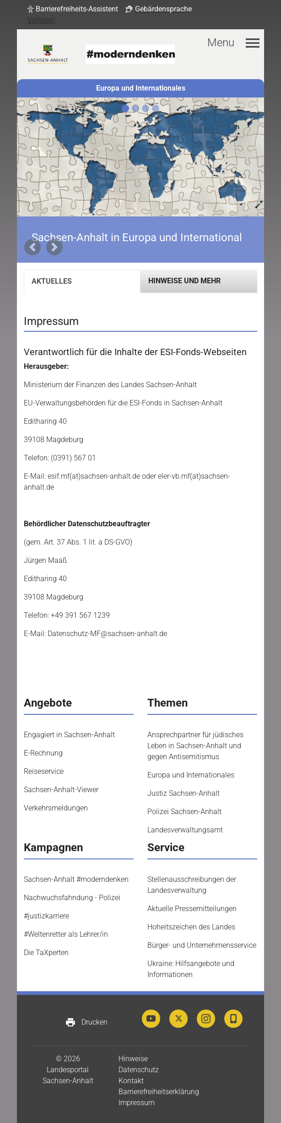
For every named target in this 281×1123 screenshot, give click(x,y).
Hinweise (133, 1058)
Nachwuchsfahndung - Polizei (72, 897)
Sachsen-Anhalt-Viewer (61, 789)
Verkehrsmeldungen (56, 808)
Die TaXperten (46, 952)
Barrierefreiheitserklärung (159, 1091)
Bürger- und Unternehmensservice (201, 945)
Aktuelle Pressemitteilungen (192, 908)
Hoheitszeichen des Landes (191, 927)
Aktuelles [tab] (52, 281)
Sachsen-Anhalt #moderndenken (76, 879)
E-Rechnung (43, 753)
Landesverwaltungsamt (185, 830)
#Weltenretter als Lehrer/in (66, 934)
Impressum (137, 1102)
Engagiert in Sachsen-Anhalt (69, 734)
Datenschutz (139, 1069)
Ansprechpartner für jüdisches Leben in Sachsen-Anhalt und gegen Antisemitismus (195, 745)
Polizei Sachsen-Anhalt (184, 811)
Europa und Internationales (140, 88)
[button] (72, 9)
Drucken (86, 1022)
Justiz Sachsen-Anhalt (183, 793)
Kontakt (131, 1080)
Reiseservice (44, 771)
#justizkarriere (46, 916)
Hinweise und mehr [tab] (184, 280)
